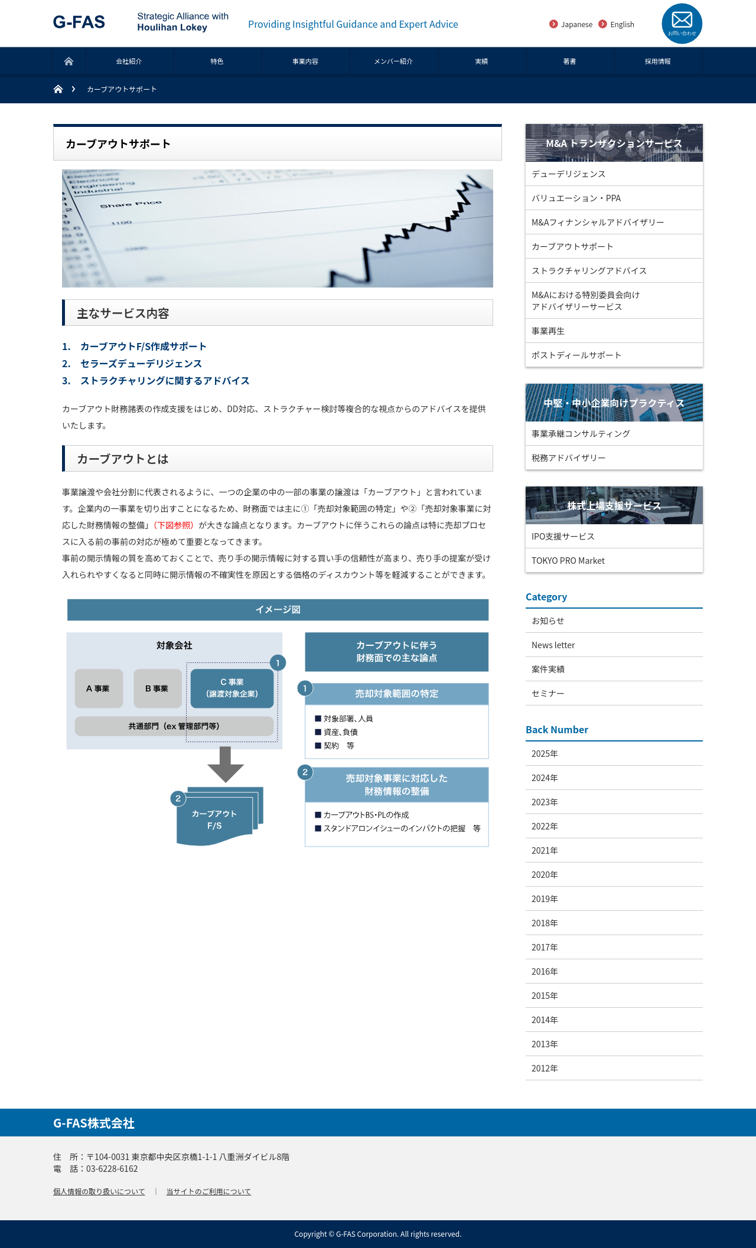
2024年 (545, 777)
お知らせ (548, 620)
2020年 (545, 874)
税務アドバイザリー (569, 457)
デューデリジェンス (569, 173)
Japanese (576, 24)
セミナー (548, 693)
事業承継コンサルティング (581, 433)
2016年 (545, 971)
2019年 (545, 898)
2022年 (545, 826)
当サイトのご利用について (209, 1191)
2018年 (545, 923)
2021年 (545, 850)
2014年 (545, 1019)
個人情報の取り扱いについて (99, 1191)
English (622, 24)
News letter (553, 645)
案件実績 (548, 669)
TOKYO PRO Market (568, 560)
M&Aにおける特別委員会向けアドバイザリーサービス (586, 300)
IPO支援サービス (563, 536)
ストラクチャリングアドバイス (589, 270)
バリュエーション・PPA (576, 198)
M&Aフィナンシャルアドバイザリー (598, 222)
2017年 (545, 947)
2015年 (545, 995)
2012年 (545, 1068)
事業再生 (548, 330)
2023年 (545, 802)
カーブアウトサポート (573, 246)
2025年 (545, 753)
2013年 (545, 1044)
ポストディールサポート (577, 355)
